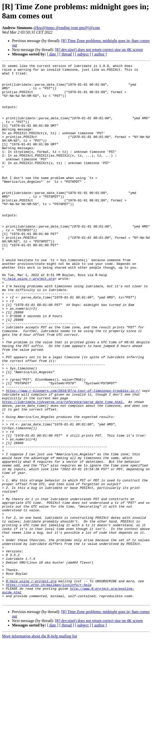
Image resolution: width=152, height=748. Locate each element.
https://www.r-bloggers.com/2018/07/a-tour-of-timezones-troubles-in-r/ (73, 456)
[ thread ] (66, 54)
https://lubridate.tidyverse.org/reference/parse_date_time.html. (63, 469)
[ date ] (52, 54)
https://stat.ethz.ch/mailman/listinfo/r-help (48, 689)
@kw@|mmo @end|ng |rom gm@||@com (66, 28)
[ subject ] (83, 54)
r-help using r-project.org (29, 322)
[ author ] (99, 54)
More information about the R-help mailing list (39, 744)
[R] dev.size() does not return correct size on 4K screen (99, 50)
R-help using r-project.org (31, 685)
